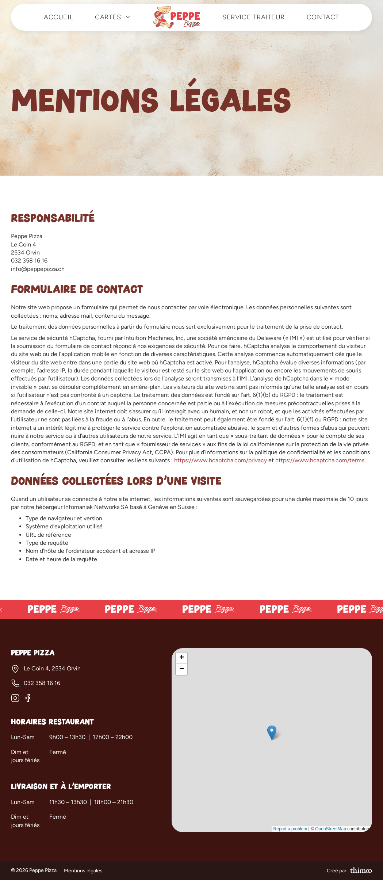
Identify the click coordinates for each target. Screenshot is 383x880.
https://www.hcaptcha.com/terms (319, 460)
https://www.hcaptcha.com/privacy (220, 460)
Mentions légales (83, 871)
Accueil (58, 17)
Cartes (113, 17)
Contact (323, 17)
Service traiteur (253, 17)
